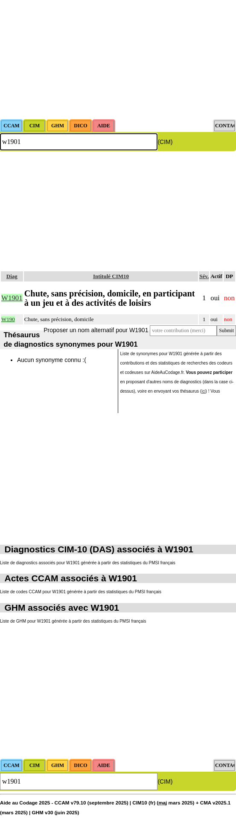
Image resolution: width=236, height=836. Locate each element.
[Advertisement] (118, 59)
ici (203, 391)
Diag (11, 276)
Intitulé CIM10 (111, 276)
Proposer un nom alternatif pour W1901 (96, 330)
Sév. (204, 276)
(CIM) (164, 141)
